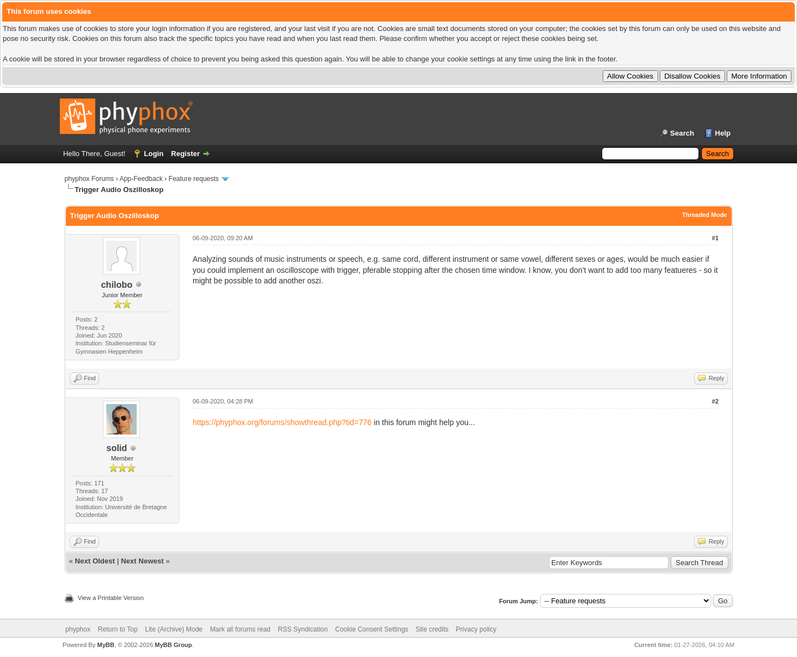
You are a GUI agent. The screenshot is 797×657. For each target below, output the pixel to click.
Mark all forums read (240, 629)
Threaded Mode (704, 214)
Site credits (432, 629)
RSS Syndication (303, 629)
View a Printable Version (111, 597)
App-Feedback (141, 179)
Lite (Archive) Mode (174, 629)
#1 (715, 238)
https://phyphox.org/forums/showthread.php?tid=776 (282, 422)
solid (116, 448)
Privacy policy (476, 629)
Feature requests (194, 179)
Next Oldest (95, 561)
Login (153, 153)
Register (185, 153)
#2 (715, 401)
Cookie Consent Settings (371, 629)
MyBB (105, 645)
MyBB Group (173, 645)
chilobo (116, 284)
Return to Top (118, 629)
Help (723, 133)
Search (682, 133)
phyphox (77, 629)
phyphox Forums (89, 179)
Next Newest (142, 561)
